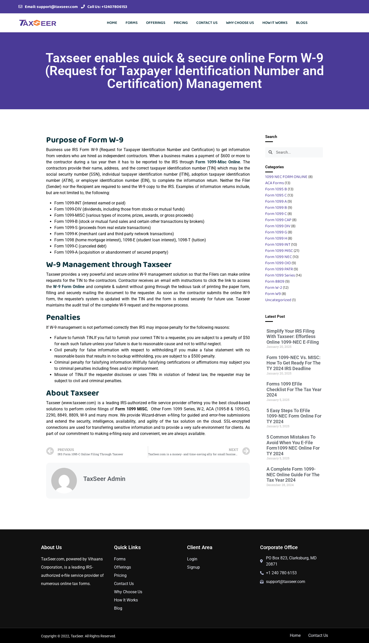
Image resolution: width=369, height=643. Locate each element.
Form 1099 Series (280, 275)
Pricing (181, 22)
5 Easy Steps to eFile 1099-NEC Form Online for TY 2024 (293, 416)
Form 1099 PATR (279, 269)
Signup (193, 567)
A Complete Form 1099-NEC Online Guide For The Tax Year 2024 (293, 474)
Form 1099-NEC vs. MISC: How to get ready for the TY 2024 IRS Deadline (293, 363)
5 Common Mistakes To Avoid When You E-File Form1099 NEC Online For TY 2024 (293, 445)
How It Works (275, 22)
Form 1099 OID (278, 263)
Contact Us (207, 22)
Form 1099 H (276, 238)
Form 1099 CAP (278, 220)
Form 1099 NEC (278, 257)
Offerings (155, 22)
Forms (132, 22)
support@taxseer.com (57, 6)
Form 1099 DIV (277, 226)
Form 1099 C (276, 213)
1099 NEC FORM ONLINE (286, 177)
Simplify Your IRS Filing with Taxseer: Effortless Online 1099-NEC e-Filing (292, 336)
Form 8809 (274, 281)
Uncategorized (278, 300)
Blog (118, 608)
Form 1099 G (276, 232)
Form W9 (273, 293)
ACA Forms (274, 183)
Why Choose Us (240, 22)
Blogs (302, 22)
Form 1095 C (276, 195)
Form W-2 (273, 287)
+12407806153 (114, 6)
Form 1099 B (276, 207)
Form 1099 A (276, 201)
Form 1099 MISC (279, 250)
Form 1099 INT (277, 244)
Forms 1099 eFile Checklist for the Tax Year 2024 (293, 389)
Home (112, 22)
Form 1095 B (276, 189)
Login (192, 559)
